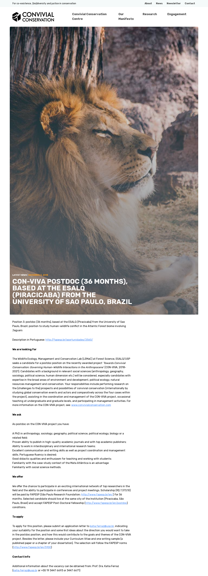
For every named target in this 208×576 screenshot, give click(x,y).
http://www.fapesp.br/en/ (97, 494)
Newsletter (174, 3)
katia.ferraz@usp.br (102, 526)
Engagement (176, 14)
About (148, 3)
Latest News (19, 275)
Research (150, 14)
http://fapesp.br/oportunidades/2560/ (69, 339)
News (159, 3)
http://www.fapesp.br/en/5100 (32, 547)
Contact (190, 3)
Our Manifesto (126, 16)
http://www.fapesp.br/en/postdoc (106, 503)
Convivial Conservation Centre (89, 16)
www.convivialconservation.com (91, 405)
